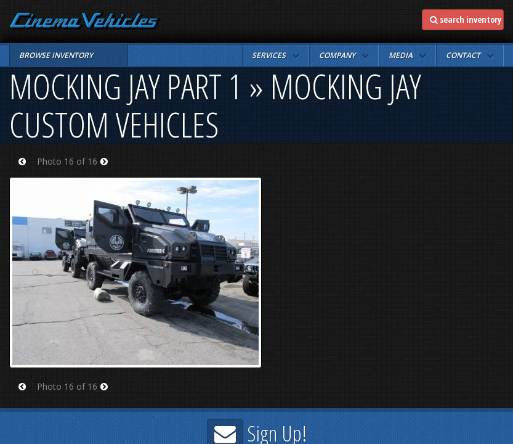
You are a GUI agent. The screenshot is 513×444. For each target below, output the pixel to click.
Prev (26, 169)
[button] (275, 55)
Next (108, 169)
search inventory (465, 19)
